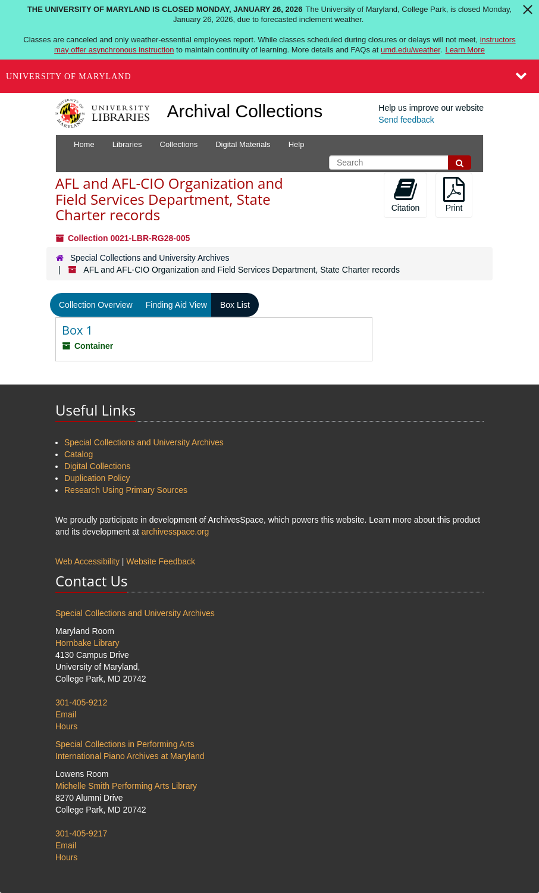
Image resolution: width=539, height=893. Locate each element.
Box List (235, 305)
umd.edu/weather (410, 49)
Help (297, 144)
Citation (405, 195)
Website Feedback (160, 561)
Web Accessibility (87, 561)
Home (84, 144)
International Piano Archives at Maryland (130, 756)
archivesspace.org (175, 531)
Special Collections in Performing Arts (124, 744)
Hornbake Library (87, 643)
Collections (179, 144)
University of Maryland (68, 76)
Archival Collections (245, 111)
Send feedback (406, 119)
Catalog (78, 454)
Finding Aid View (176, 305)
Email (65, 714)
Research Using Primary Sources (125, 490)
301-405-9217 (81, 833)
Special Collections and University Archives (150, 258)
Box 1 (77, 330)
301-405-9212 (81, 702)
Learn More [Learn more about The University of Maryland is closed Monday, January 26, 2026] (464, 49)
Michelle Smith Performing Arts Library (126, 786)
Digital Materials (242, 144)
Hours (66, 726)
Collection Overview (96, 305)
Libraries (127, 144)
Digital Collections (97, 466)
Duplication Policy (97, 478)
